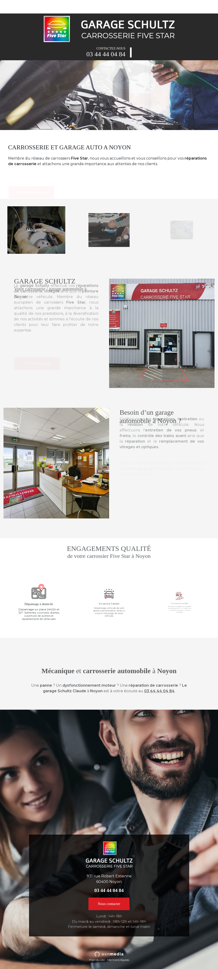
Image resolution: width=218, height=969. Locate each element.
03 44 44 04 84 (105, 54)
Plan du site (97, 960)
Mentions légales (118, 960)
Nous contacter (109, 904)
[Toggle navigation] (10, 6)
